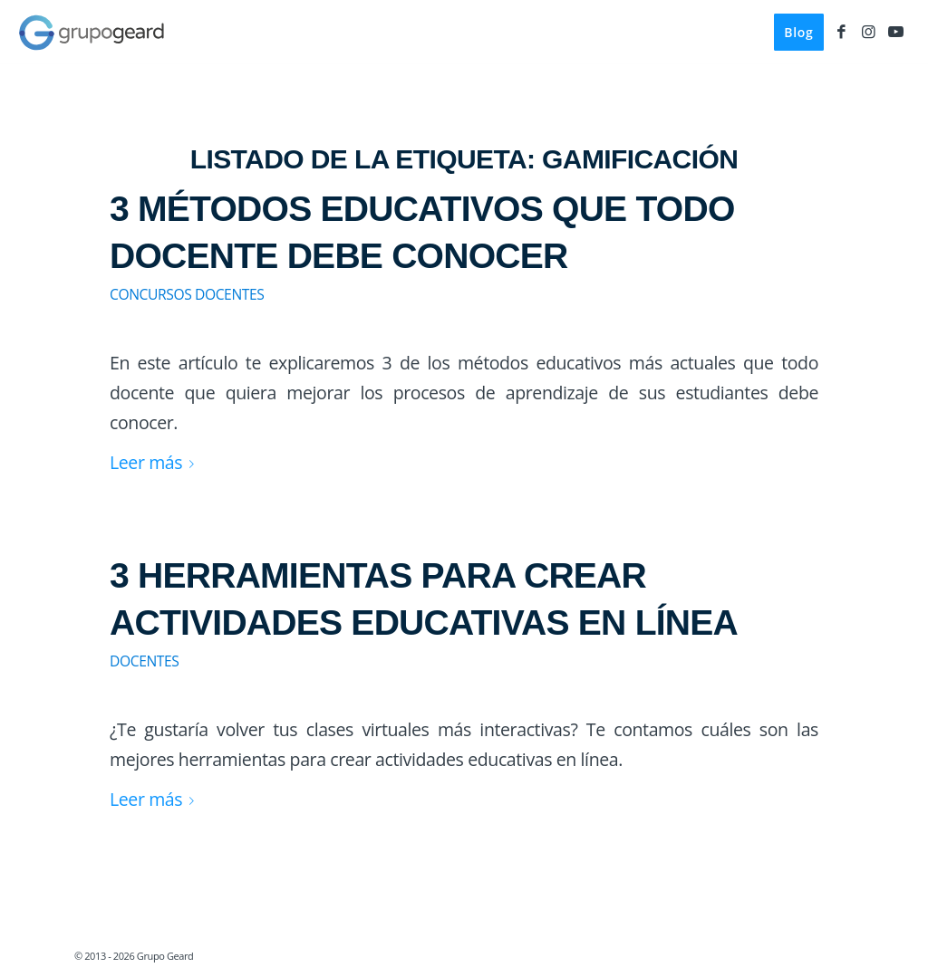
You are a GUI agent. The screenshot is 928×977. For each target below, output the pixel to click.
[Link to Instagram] (869, 31)
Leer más (155, 462)
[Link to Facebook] (842, 31)
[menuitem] (798, 32)
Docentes (144, 661)
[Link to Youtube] (896, 31)
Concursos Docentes (187, 294)
